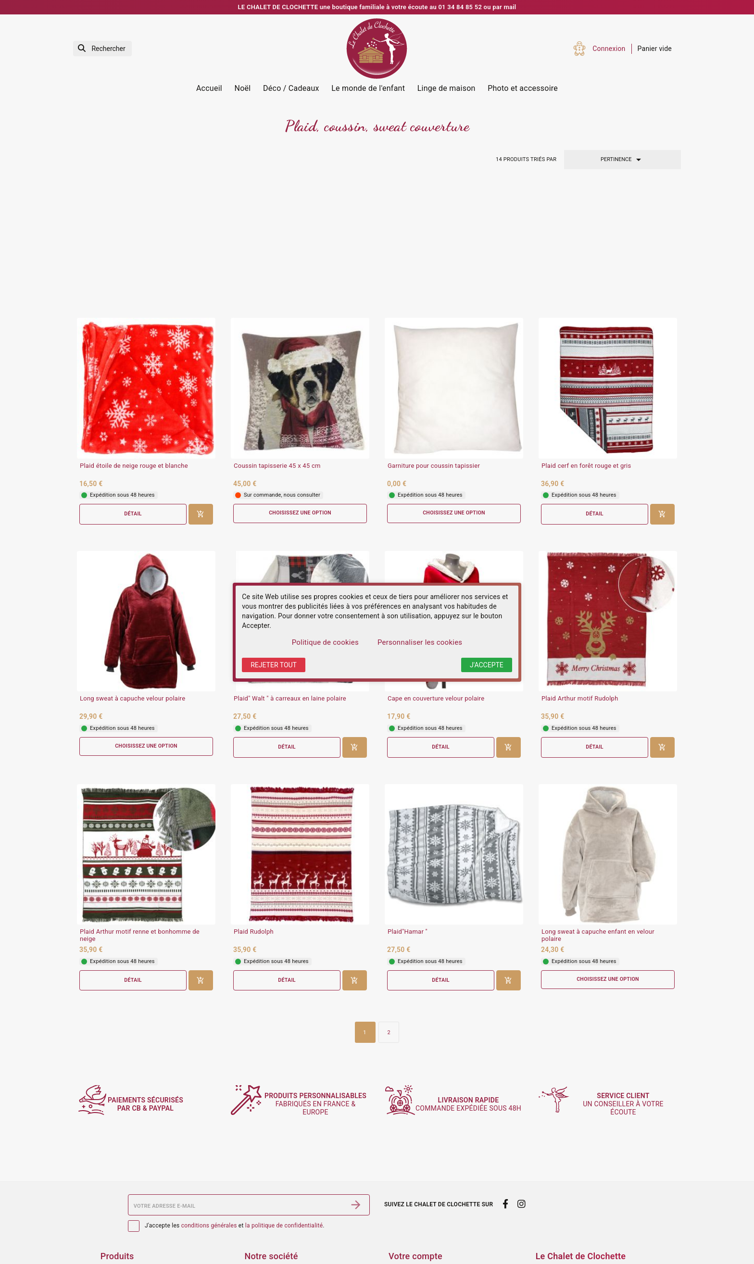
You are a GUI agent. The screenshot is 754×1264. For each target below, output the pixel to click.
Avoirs (398, 1238)
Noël (243, 88)
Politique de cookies (325, 642)
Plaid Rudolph (254, 810)
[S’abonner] (356, 1134)
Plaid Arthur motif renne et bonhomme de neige (140, 814)
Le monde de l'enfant (368, 88)
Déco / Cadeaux (291, 88)
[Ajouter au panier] (200, 391)
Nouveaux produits (130, 1226)
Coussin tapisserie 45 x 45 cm (277, 342)
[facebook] (505, 1133)
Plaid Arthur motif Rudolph (579, 576)
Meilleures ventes (128, 1238)
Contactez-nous (268, 1251)
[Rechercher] (102, 49)
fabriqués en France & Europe (320, 1033)
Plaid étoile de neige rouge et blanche (134, 342)
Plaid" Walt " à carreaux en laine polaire (290, 576)
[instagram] (521, 1133)
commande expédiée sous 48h (474, 1034)
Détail (133, 391)
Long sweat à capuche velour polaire (132, 576)
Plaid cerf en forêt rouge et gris (586, 342)
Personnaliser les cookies (419, 642)
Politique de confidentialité (285, 1238)
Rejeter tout (274, 665)
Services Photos (126, 1200)
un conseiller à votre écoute (628, 1034)
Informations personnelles (429, 1200)
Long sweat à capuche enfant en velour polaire (597, 814)
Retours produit (412, 1213)
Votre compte (415, 1185)
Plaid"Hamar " (407, 810)
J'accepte (486, 665)
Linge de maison (446, 88)
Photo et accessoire (523, 88)
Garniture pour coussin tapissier (434, 342)
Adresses (403, 1251)
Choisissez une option (300, 391)
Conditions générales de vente (291, 1213)
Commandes (408, 1226)
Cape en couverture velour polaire (436, 576)
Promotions (119, 1213)
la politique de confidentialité (284, 1155)
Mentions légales (270, 1200)
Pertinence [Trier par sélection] (622, 159)
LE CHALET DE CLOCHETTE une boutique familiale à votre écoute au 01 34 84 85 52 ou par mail (377, 7)
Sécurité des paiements (280, 1226)
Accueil (209, 88)
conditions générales (209, 1155)
